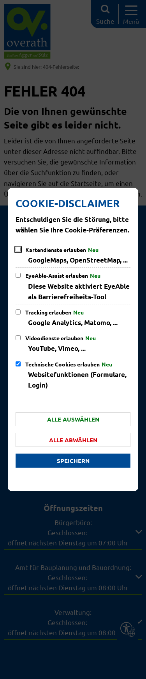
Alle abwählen (73, 440)
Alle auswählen (73, 419)
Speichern (73, 461)
